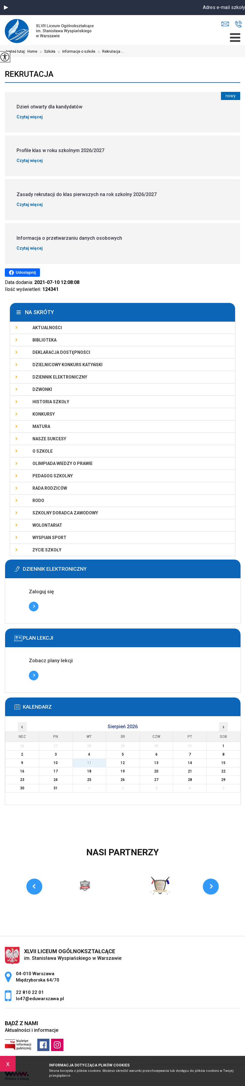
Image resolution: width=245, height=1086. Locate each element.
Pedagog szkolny (52, 475)
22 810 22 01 (238, 24)
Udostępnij (22, 272)
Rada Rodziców (49, 488)
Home (32, 51)
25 (89, 780)
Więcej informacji (33, 606)
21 (190, 771)
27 (156, 780)
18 (89, 771)
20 (156, 771)
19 (123, 771)
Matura (41, 426)
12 (123, 763)
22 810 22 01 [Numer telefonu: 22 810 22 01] (30, 992)
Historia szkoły (50, 401)
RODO (38, 500)
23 (22, 780)
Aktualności (47, 327)
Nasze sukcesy (49, 438)
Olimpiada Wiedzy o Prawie (62, 463)
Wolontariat (47, 525)
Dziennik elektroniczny (59, 377)
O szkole (42, 451)
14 (190, 763)
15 (223, 763)
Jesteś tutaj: (16, 51)
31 (56, 788)
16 (22, 771)
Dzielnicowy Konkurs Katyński (67, 364)
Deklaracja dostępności (61, 352)
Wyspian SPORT (49, 537)
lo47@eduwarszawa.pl (225, 24)
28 (190, 780)
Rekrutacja (29, 74)
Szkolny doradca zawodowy (65, 512)
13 (156, 763)
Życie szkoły (46, 550)
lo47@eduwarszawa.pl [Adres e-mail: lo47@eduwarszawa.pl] (40, 998)
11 (89, 763)
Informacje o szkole (75, 52)
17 (56, 771)
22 (223, 771)
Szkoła (46, 52)
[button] (6, 7)
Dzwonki (42, 389)
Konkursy (43, 414)
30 (22, 788)
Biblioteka (44, 340)
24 (56, 780)
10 (56, 763)
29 (223, 780)
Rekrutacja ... (109, 52)
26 (123, 780)
